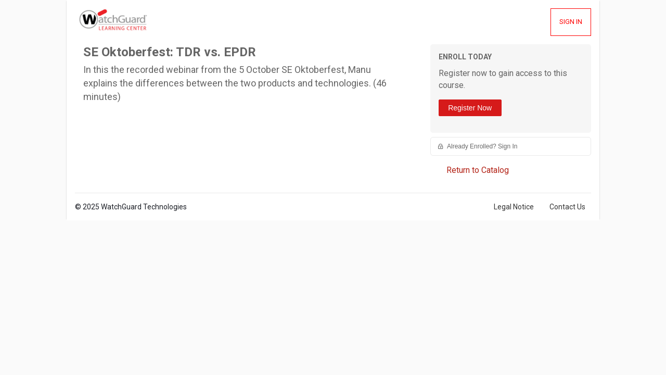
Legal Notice (514, 207)
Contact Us (567, 207)
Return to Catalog (477, 170)
